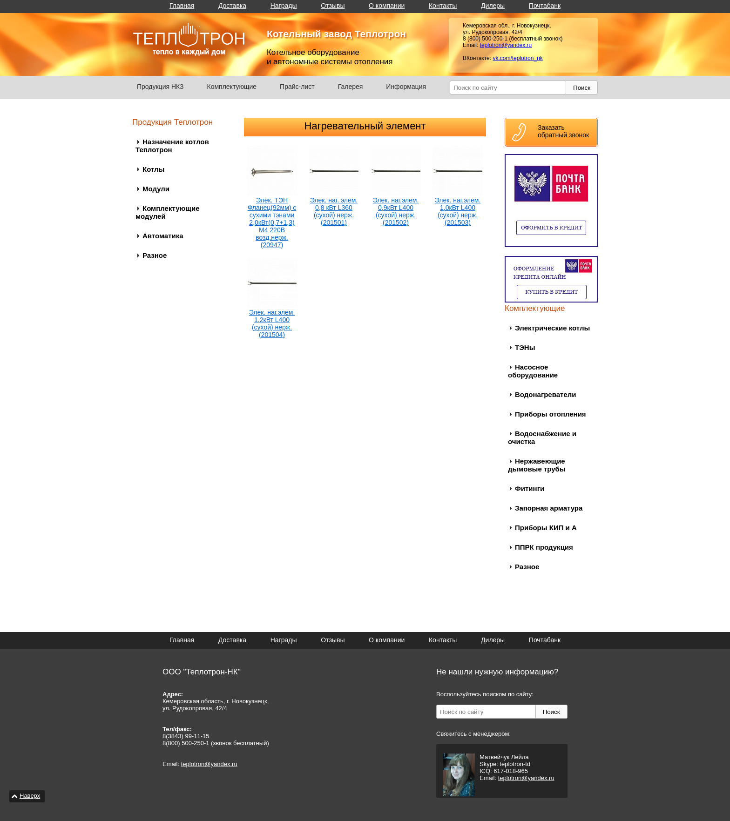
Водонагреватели (545, 394)
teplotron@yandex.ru (506, 45)
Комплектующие (232, 86)
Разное (154, 255)
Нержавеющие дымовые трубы (537, 465)
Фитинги (529, 488)
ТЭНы (525, 347)
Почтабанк (545, 5)
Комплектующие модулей (167, 212)
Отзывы (333, 5)
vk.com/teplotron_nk (517, 58)
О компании (387, 5)
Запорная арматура (548, 508)
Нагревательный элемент (365, 126)
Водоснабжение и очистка (542, 437)
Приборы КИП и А (546, 528)
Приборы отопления (550, 414)
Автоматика (162, 236)
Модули (155, 189)
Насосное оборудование (533, 371)
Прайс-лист (297, 86)
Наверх (30, 795)
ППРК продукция (544, 547)
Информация (406, 86)
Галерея (350, 86)
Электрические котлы (552, 328)
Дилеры (493, 5)
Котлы (153, 169)
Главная (181, 5)
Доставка (232, 5)
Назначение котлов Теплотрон (172, 146)
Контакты (443, 5)
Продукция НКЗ (160, 86)
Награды (283, 5)
